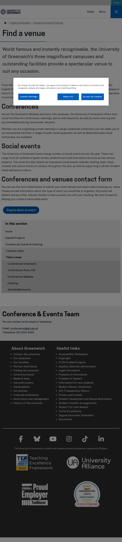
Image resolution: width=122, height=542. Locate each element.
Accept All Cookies (92, 97)
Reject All (68, 97)
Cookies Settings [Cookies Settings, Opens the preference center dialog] (28, 97)
